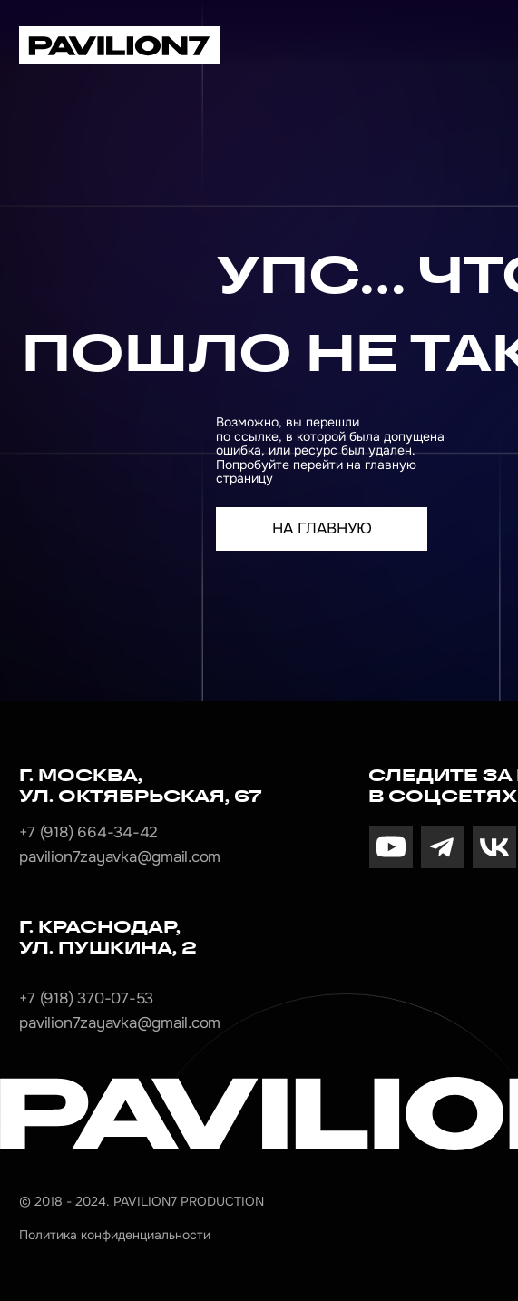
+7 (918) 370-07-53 (86, 998)
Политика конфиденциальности (114, 1235)
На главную (322, 528)
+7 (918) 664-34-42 (88, 832)
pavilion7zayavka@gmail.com (119, 856)
